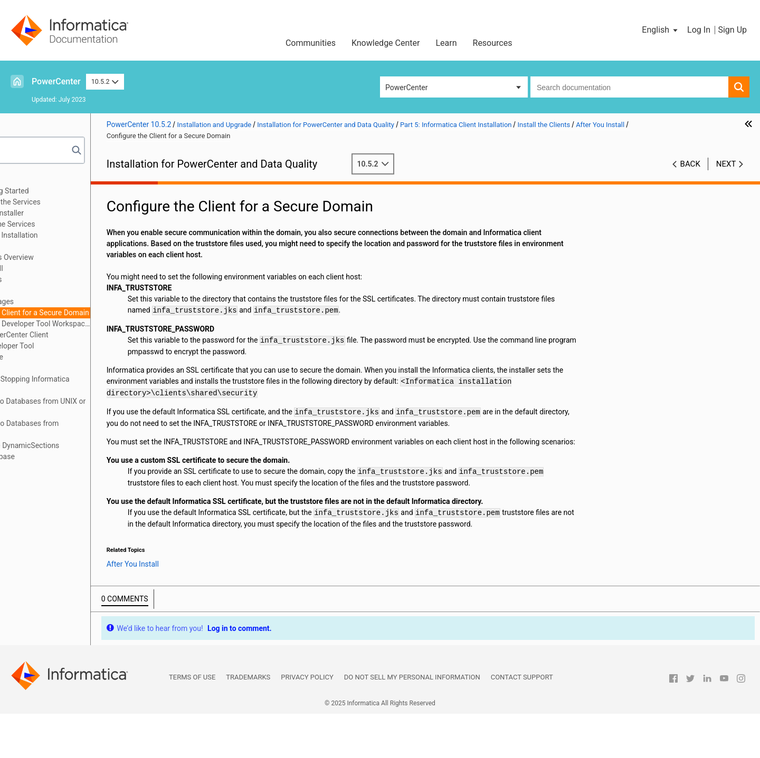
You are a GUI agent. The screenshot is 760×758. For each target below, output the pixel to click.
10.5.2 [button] (105, 81)
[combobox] (629, 87)
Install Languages (83, 301)
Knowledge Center (386, 43)
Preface (30, 180)
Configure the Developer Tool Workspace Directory (122, 323)
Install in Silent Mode (68, 357)
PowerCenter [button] (406, 87)
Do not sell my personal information (412, 721)
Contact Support (522, 721)
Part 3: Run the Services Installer (70, 213)
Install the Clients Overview (88, 257)
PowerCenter (56, 81)
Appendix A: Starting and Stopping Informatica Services (93, 384)
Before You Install (73, 268)
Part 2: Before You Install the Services (78, 202)
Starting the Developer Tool (88, 346)
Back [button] (690, 164)
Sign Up (732, 30)
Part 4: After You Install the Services (76, 224)
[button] (660, 30)
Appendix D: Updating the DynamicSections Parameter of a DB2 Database (88, 451)
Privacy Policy (307, 721)
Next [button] (726, 164)
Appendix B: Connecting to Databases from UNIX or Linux (101, 406)
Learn (446, 43)
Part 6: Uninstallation (51, 368)
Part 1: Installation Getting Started (73, 191)
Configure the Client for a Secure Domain (121, 312)
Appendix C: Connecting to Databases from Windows (88, 429)
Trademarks (248, 721)
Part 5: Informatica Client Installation (77, 235)
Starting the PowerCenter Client (95, 335)
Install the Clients (62, 246)
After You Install (70, 290)
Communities (311, 43)
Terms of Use (192, 721)
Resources (492, 43)
